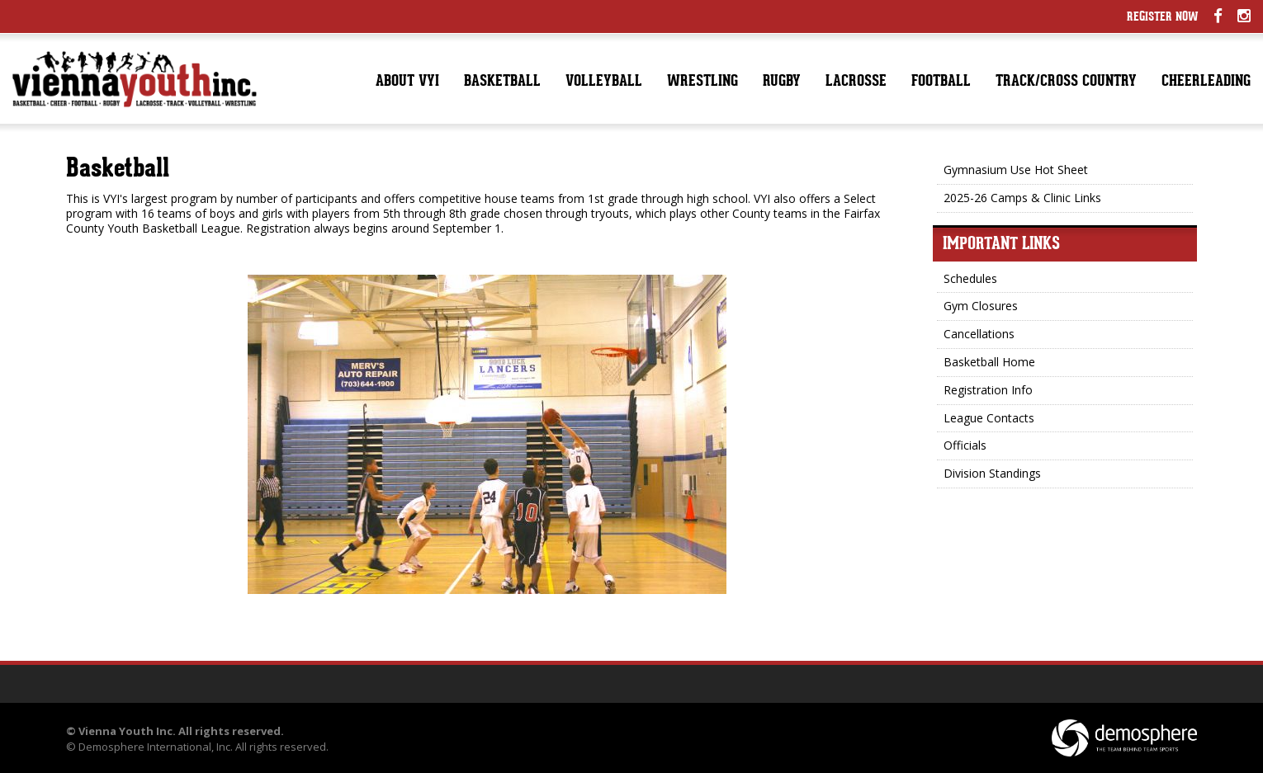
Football (941, 82)
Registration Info (988, 390)
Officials (965, 445)
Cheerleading (1206, 82)
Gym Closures (981, 305)
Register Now (1163, 18)
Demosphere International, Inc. (155, 746)
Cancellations (979, 334)
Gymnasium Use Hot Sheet (1016, 169)
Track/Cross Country (1066, 82)
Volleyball (603, 82)
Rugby (782, 82)
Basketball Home (989, 362)
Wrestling (702, 82)
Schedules (970, 278)
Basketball (502, 82)
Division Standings (992, 473)
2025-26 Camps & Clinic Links (1022, 197)
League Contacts (989, 418)
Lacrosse (856, 82)
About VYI (407, 82)
